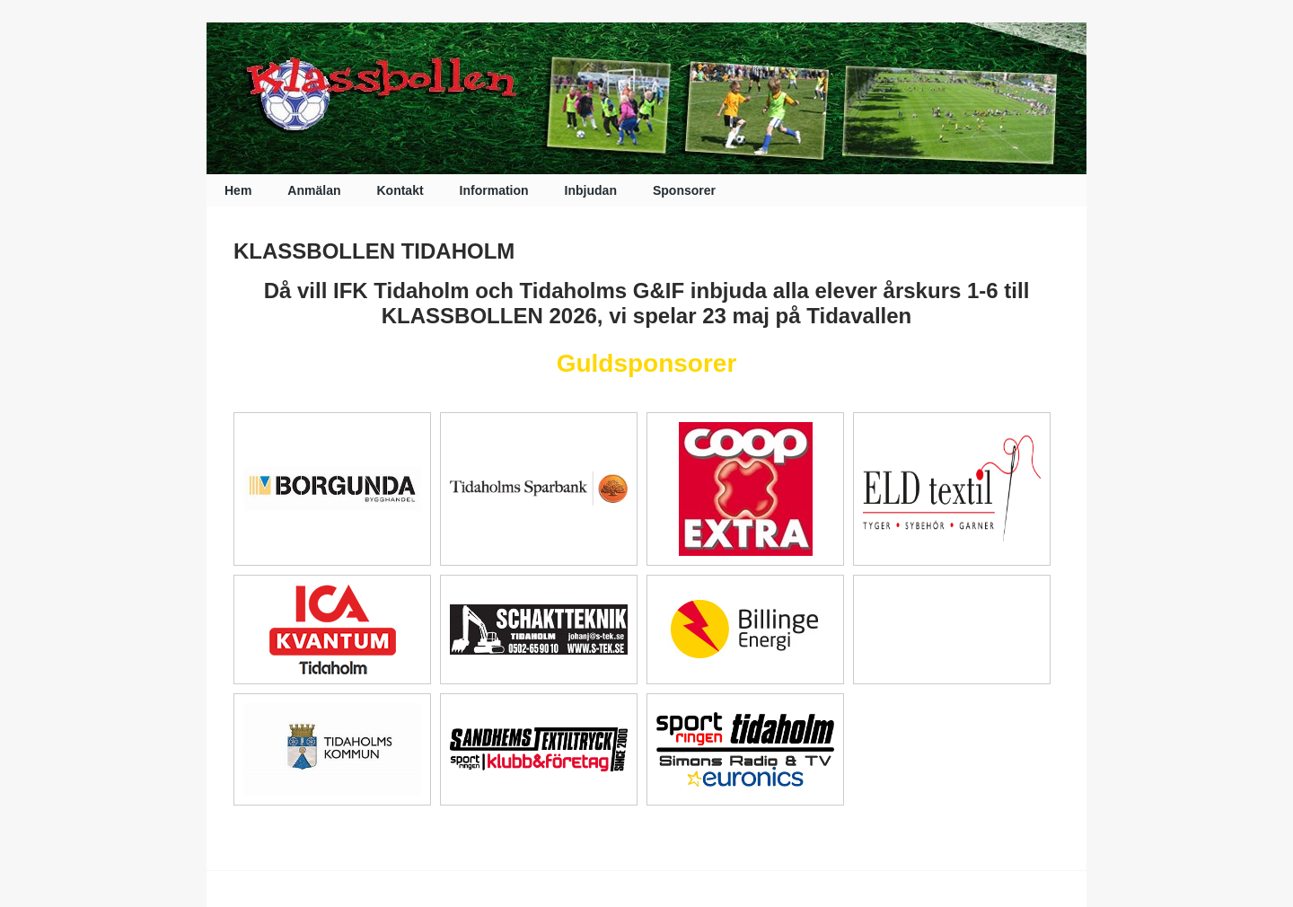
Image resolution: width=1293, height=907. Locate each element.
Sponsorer (684, 190)
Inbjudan (591, 190)
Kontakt (399, 190)
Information (494, 190)
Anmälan (313, 190)
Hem (237, 190)
